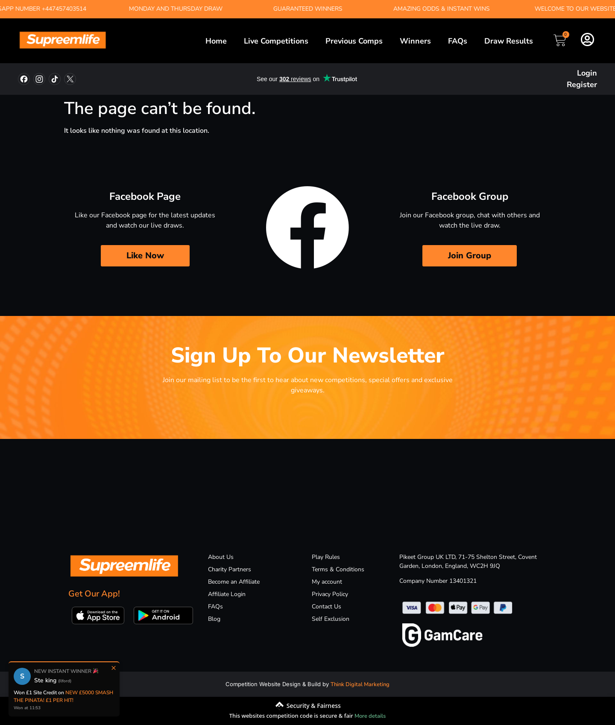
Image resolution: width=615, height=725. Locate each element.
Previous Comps (354, 41)
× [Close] (113, 668)
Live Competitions (276, 41)
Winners (415, 41)
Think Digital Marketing (360, 684)
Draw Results (508, 41)
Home (216, 41)
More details (370, 716)
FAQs (457, 41)
